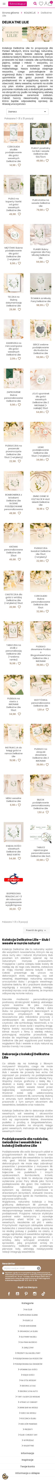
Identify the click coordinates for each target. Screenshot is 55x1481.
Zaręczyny (29, 1347)
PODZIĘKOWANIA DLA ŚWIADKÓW (28, 1364)
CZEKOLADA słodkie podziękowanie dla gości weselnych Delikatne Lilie (13, 154)
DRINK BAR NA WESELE (28, 1407)
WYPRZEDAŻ (29, 1440)
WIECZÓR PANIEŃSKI (28, 1424)
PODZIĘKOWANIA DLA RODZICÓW (28, 1358)
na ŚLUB (28, 1309)
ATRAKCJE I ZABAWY (28, 1402)
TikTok (43, 1293)
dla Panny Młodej (29, 1337)
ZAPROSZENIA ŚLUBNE (29, 1315)
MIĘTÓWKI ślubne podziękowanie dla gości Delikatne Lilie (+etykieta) (14, 253)
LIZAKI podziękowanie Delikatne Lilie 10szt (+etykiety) (41, 451)
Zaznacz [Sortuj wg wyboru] (27, 111)
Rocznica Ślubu (28, 1418)
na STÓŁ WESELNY (28, 1380)
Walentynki (28, 1445)
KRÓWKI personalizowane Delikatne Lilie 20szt (13, 551)
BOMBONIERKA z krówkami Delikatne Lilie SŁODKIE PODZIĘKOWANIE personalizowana (13, 502)
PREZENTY (29, 1429)
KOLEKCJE (28, 1320)
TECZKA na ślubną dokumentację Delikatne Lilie (14, 301)
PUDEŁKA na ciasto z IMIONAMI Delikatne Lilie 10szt (13, 704)
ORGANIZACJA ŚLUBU (29, 1331)
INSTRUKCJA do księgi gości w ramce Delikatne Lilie (14, 752)
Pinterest (26, 1293)
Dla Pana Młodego (28, 1342)
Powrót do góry (36, 930)
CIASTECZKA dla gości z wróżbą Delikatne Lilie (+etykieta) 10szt (13, 599)
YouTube (17, 1293)
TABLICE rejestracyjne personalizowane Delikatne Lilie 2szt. (41, 852)
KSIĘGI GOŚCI (28, 1375)
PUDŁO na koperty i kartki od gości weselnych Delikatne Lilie (13, 204)
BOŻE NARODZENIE (28, 1326)
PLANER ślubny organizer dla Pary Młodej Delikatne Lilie (40, 253)
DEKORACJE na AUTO (29, 1391)
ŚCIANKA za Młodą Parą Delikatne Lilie (41, 300)
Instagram (34, 1293)
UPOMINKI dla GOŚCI (28, 1369)
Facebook (9, 1293)
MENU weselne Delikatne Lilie (13, 800)
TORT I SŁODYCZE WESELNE (28, 1396)
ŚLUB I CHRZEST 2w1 (28, 1435)
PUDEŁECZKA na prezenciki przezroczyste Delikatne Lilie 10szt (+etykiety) (13, 451)
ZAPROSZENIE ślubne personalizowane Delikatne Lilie (13, 396)
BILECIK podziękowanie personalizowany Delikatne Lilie (41, 804)
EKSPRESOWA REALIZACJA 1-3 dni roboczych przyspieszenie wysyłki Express (14, 899)
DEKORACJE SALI (29, 1386)
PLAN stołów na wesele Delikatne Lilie (41, 202)
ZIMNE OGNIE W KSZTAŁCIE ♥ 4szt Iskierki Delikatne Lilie (41, 500)
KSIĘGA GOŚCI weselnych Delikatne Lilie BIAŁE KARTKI (13, 850)
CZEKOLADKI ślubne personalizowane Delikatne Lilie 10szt (40, 601)
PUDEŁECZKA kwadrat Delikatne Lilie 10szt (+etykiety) (41, 552)
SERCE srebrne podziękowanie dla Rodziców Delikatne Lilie (41, 349)
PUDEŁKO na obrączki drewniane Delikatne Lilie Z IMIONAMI (41, 754)
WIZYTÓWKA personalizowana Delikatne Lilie (40, 702)
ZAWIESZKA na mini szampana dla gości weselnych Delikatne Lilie (13, 348)
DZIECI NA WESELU (28, 1413)
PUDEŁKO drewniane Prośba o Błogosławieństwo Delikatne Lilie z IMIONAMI (41, 654)
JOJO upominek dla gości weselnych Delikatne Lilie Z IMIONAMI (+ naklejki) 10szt (40, 401)
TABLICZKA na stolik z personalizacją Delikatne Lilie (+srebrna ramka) (14, 652)
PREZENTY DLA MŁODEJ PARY (28, 1353)
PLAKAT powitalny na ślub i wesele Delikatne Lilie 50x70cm (40, 152)
